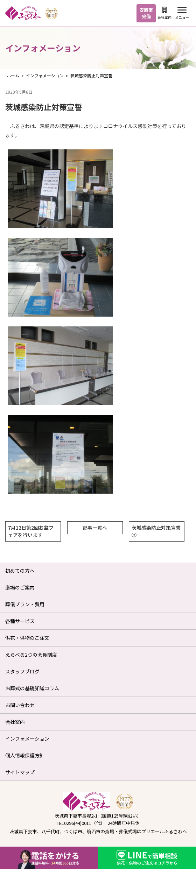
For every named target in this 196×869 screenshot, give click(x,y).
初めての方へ (20, 570)
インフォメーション (27, 738)
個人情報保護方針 (24, 755)
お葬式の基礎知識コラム (32, 688)
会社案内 (165, 13)
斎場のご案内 (20, 587)
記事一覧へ (95, 527)
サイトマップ (20, 772)
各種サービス (20, 620)
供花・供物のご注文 (27, 637)
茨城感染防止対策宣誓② (156, 531)
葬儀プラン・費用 (24, 604)
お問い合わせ (20, 704)
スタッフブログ (22, 671)
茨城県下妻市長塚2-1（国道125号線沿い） (98, 815)
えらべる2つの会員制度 (31, 654)
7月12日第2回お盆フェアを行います (31, 531)
